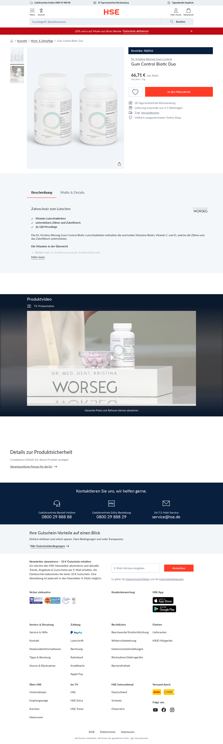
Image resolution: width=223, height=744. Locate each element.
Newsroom (36, 717)
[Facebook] (164, 710)
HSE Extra (77, 700)
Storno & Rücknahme (42, 665)
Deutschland (119, 692)
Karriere (34, 708)
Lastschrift (77, 640)
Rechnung (77, 648)
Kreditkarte (77, 665)
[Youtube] (155, 710)
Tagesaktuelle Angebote (180, 3)
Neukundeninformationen (45, 648)
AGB (91, 731)
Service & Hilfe (38, 632)
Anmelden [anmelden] (178, 568)
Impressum (127, 731)
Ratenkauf (77, 657)
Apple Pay (77, 674)
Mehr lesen (38, 257)
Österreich (118, 708)
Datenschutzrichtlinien (138, 579)
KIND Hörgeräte (162, 640)
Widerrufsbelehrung (124, 640)
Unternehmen (37, 692)
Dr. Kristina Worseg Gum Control (151, 59)
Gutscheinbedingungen (171, 579)
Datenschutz (108, 731)
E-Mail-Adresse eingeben (129, 568)
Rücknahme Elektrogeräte (127, 657)
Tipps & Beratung (40, 657)
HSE (73, 692)
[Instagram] (172, 710)
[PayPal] (76, 632)
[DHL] (157, 692)
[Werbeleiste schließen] (191, 31)
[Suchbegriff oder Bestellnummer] (95, 21)
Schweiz (117, 700)
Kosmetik (22, 40)
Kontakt (34, 640)
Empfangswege (38, 700)
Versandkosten (150, 112)
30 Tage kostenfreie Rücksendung (111, 3)
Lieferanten (160, 632)
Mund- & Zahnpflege (42, 40)
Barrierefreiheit (121, 665)
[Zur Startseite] (112, 12)
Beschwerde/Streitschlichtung (130, 632)
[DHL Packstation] (169, 692)
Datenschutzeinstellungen (127, 648)
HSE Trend (77, 708)
